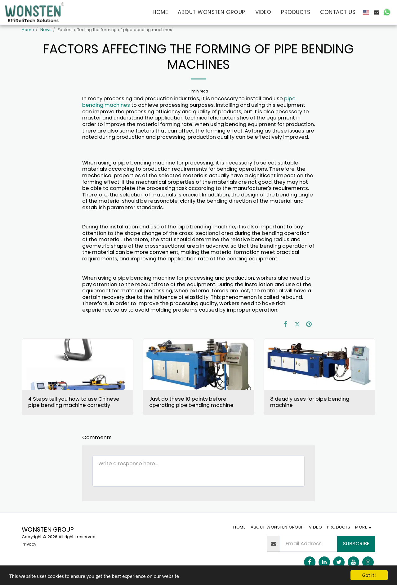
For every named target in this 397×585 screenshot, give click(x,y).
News (45, 30)
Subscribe (356, 543)
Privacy (29, 544)
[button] (376, 12)
